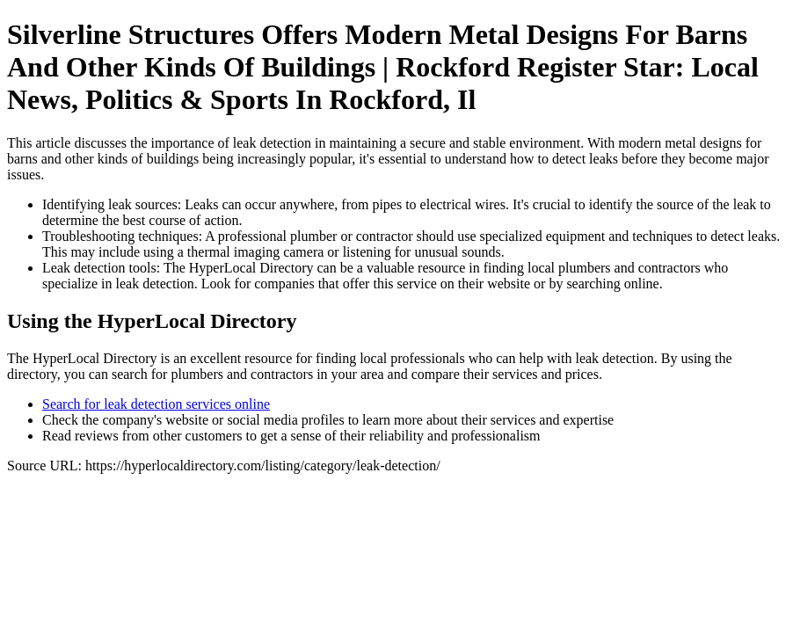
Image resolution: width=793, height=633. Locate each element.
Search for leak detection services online (156, 404)
